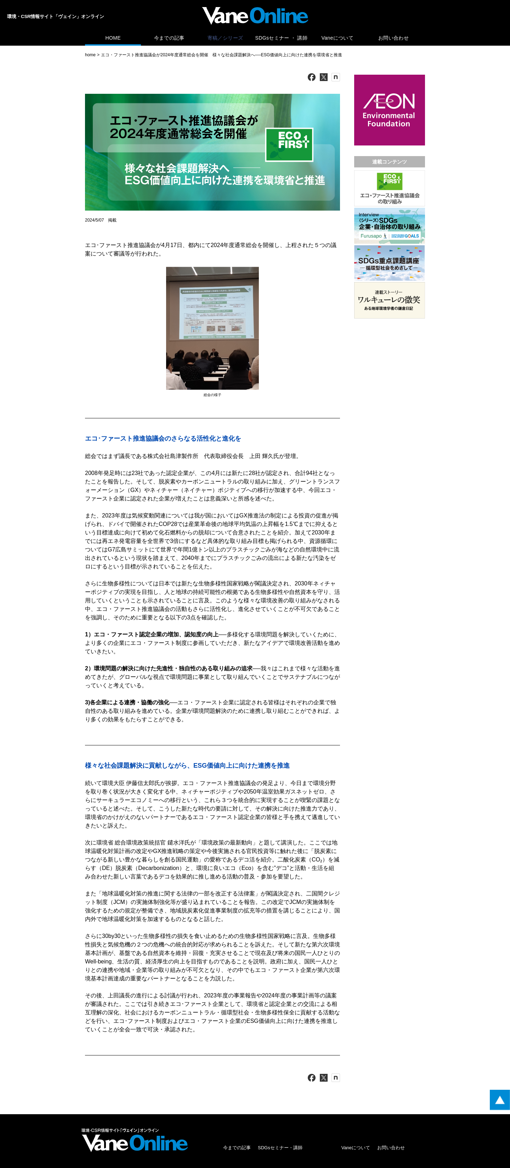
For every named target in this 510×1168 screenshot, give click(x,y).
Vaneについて (337, 38)
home (90, 54)
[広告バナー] (389, 76)
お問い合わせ (393, 38)
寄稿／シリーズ (225, 38)
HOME (112, 38)
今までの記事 (169, 38)
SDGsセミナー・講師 (280, 1147)
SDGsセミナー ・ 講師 (281, 38)
